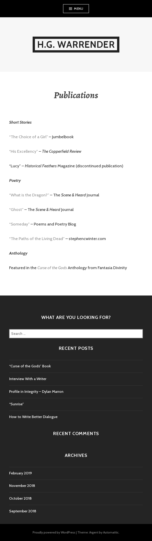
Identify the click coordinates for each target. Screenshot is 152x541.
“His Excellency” (23, 151)
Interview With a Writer (27, 379)
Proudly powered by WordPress (54, 532)
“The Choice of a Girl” (28, 136)
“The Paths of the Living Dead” (37, 238)
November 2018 (22, 485)
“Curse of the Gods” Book (30, 366)
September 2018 (22, 511)
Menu (78, 9)
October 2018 (20, 498)
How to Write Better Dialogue (33, 417)
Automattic (111, 532)
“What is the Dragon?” (29, 195)
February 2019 (20, 473)
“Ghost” (16, 209)
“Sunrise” (16, 404)
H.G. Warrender (76, 44)
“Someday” (19, 224)
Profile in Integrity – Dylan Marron (36, 391)
